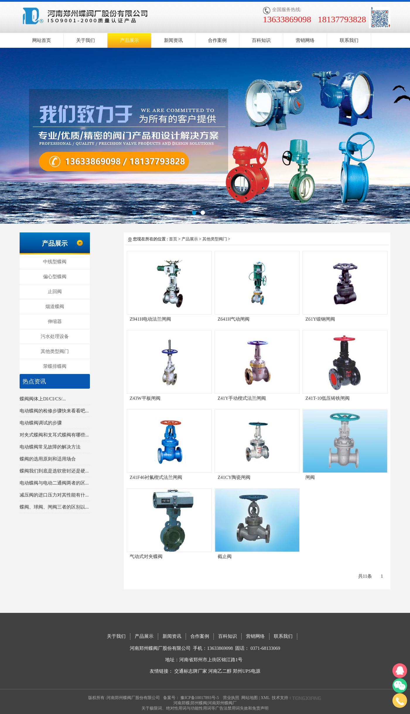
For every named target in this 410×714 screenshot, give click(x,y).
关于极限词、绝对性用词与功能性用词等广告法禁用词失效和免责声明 (205, 708)
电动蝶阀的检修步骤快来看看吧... (54, 410)
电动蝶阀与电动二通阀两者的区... (54, 482)
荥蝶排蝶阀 (54, 366)
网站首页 (41, 40)
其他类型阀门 (55, 351)
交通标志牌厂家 (190, 671)
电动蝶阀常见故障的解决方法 (50, 446)
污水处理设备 (55, 336)
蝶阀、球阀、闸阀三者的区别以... (54, 506)
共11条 (365, 576)
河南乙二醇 (220, 671)
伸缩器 (55, 321)
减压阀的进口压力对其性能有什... (54, 494)
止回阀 (55, 291)
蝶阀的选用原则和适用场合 (48, 458)
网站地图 (249, 698)
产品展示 (129, 40)
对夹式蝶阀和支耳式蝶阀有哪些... (54, 434)
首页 (173, 239)
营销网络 (305, 40)
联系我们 (349, 40)
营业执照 (231, 698)
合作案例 (217, 40)
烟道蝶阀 (54, 306)
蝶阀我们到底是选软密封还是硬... (54, 470)
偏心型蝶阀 (54, 276)
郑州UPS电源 (246, 671)
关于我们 (85, 40)
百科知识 (261, 40)
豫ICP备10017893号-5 (199, 698)
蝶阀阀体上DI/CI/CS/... (43, 398)
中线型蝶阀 (54, 261)
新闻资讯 (173, 40)
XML (265, 698)
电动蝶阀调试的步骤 (41, 422)
